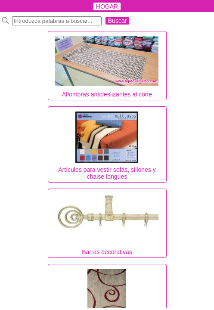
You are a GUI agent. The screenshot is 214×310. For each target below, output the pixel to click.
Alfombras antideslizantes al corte (106, 64)
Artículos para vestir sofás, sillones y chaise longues (106, 143)
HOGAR (107, 6)
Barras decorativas (106, 222)
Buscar (117, 20)
